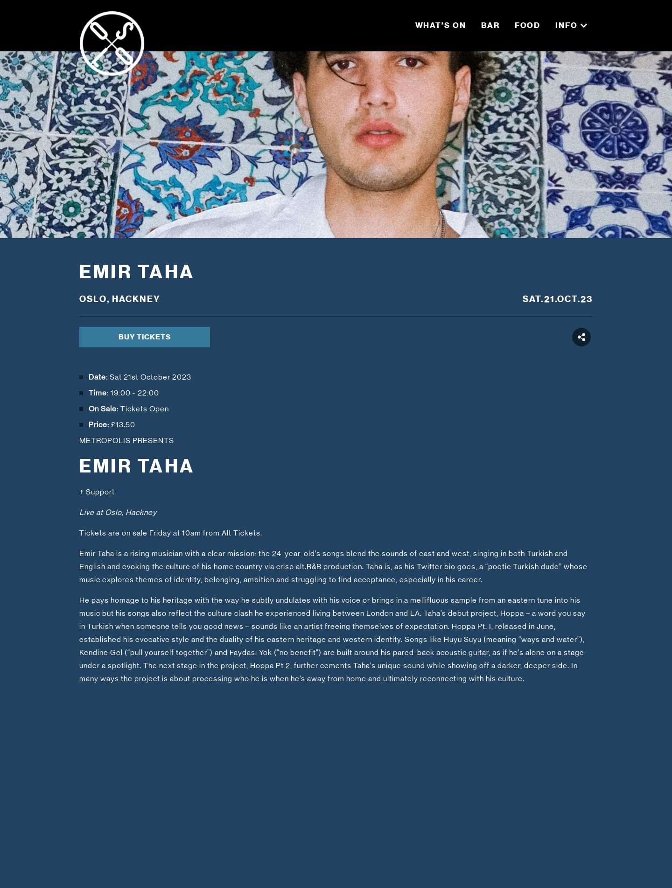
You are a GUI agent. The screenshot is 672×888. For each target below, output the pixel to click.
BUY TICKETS (145, 336)
